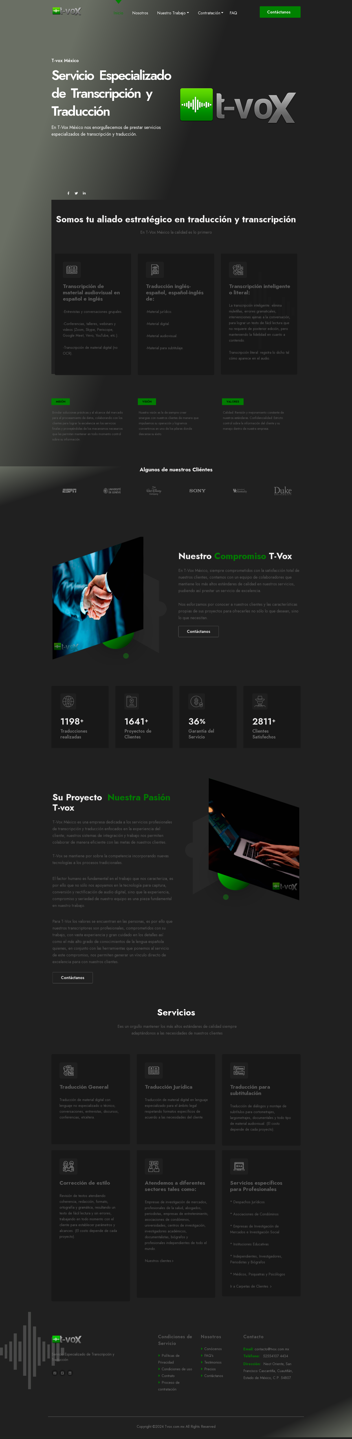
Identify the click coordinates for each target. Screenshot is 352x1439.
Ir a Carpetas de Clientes (250, 1304)
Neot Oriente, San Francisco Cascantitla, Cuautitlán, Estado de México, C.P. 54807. (272, 1390)
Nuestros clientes (159, 1279)
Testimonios (218, 1381)
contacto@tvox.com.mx (272, 1368)
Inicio (119, 13)
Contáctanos (279, 12)
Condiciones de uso (176, 1387)
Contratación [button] (209, 13)
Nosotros (140, 13)
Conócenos (218, 1367)
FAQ (233, 13)
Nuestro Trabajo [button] (171, 13)
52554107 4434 (272, 1374)
